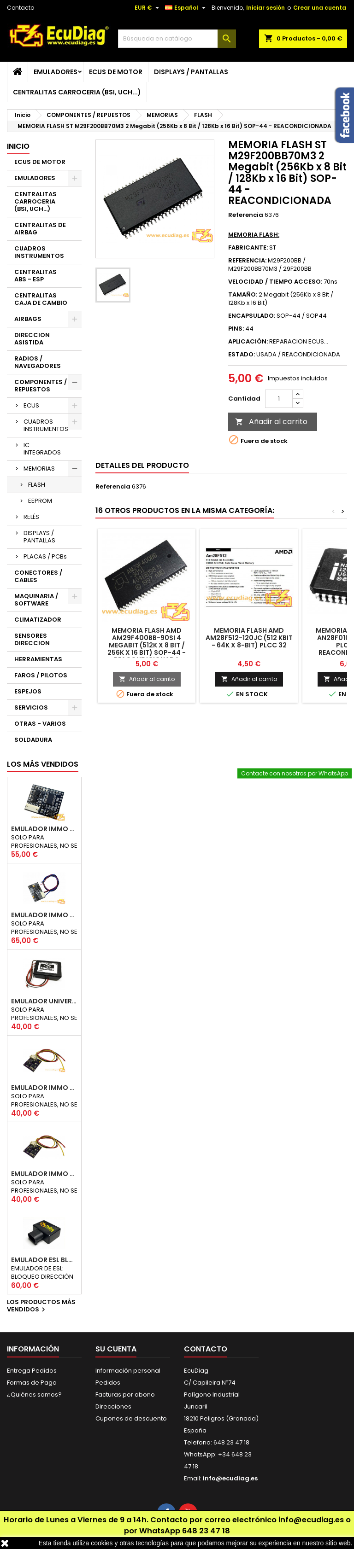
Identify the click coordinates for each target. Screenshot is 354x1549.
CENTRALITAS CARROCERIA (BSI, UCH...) (77, 92)
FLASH (36, 484)
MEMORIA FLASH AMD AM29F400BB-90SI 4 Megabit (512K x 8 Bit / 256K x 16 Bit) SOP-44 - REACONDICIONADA (146, 645)
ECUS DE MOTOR (115, 71)
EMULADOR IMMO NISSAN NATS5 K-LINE (44, 1087)
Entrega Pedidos (32, 1370)
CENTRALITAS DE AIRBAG (40, 229)
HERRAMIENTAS (38, 659)
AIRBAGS (27, 318)
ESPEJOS (27, 691)
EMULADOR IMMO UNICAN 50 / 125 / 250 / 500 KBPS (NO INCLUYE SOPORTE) (44, 829)
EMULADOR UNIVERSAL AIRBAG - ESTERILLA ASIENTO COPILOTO (44, 1001)
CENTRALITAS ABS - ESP (35, 276)
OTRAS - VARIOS (40, 723)
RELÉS (31, 516)
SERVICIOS (31, 707)
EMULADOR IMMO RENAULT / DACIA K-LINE (44, 1173)
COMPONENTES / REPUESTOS (40, 386)
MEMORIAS (39, 468)
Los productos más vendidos (41, 1306)
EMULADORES (55, 71)
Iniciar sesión (265, 8)
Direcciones (113, 1406)
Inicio (18, 146)
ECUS (31, 405)
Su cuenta (115, 1349)
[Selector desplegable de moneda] (148, 8)
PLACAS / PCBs (45, 556)
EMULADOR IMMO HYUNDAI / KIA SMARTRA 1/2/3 (44, 915)
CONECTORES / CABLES (38, 576)
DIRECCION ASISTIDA (32, 339)
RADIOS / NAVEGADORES (37, 362)
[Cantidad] (279, 399)
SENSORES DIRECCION (32, 639)
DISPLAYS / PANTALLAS (191, 71)
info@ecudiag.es (311, 1519)
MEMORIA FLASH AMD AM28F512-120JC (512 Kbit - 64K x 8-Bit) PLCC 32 (249, 638)
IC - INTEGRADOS (42, 449)
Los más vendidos (42, 764)
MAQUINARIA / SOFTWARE (36, 600)
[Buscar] (177, 38)
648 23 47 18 (206, 1531)
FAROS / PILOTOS (40, 675)
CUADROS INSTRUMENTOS (39, 252)
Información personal (127, 1370)
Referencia (245, 215)
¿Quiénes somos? (34, 1394)
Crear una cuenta (319, 8)
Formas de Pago (32, 1382)
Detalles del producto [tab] (142, 465)
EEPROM (40, 500)
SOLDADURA (33, 739)
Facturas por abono (125, 1394)
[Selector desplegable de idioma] (186, 8)
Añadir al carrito (271, 421)
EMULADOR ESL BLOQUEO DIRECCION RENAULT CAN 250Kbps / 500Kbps (44, 1260)
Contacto (20, 8)
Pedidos (107, 1382)
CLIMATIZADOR (37, 619)
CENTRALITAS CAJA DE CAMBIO (40, 299)
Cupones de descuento (131, 1418)
